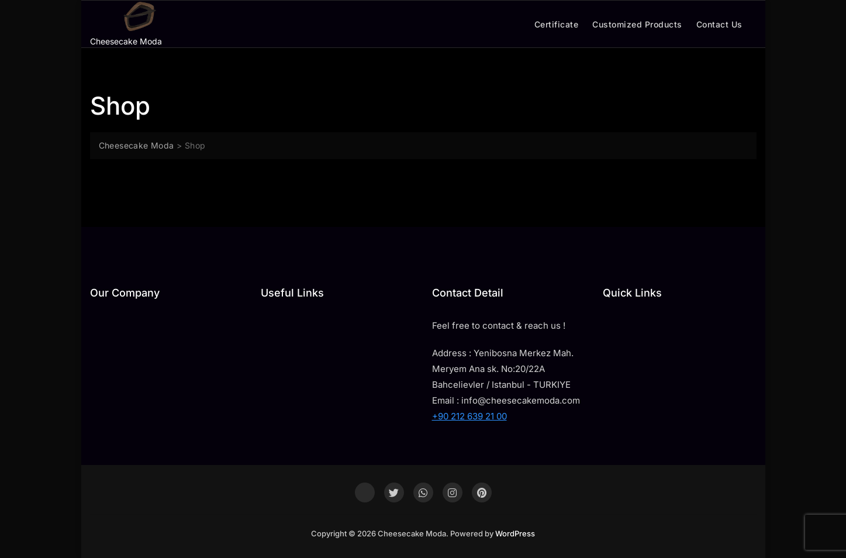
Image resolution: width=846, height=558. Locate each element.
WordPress (515, 533)
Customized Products (637, 24)
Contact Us (719, 24)
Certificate (556, 24)
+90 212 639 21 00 (469, 416)
